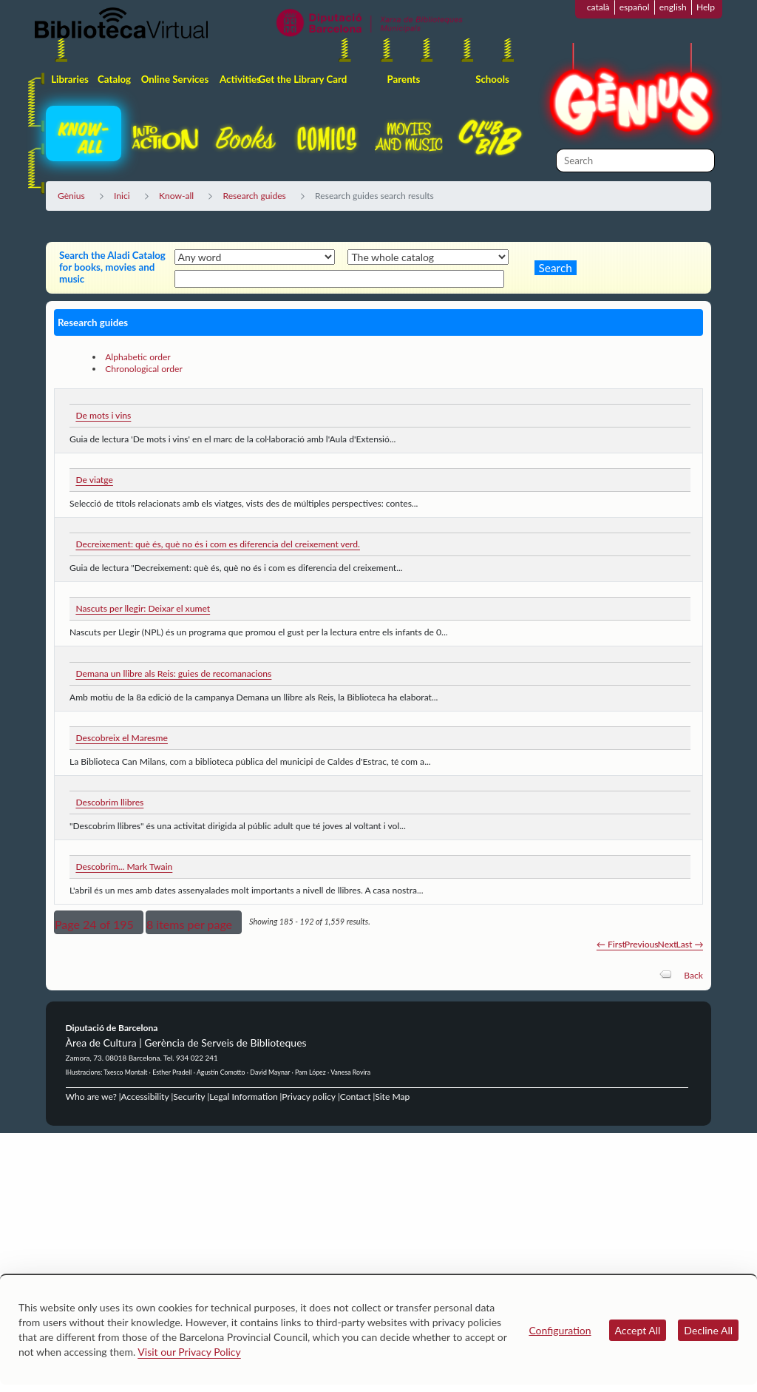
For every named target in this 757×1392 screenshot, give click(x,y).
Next (667, 944)
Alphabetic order (138, 356)
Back (693, 975)
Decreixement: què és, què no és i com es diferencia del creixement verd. (217, 544)
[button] (98, 922)
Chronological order (144, 368)
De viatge (93, 479)
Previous (642, 944)
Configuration (560, 1330)
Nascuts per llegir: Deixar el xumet (142, 608)
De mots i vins (103, 415)
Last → (689, 944)
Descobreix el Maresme (121, 737)
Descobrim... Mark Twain (123, 866)
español (634, 7)
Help (705, 7)
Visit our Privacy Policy (189, 1351)
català (598, 7)
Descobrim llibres (109, 802)
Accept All (638, 1330)
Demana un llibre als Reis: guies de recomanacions (173, 673)
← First (611, 944)
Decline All (708, 1330)
